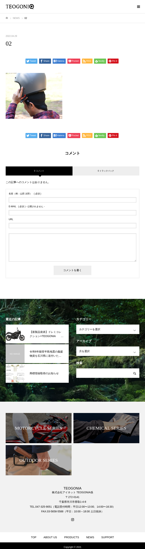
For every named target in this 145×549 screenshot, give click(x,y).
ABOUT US (50, 537)
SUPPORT (107, 537)
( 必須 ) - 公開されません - (27, 206)
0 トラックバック (106, 171)
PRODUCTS (71, 537)
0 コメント (39, 171)
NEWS (90, 537)
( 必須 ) (25, 193)
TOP (33, 537)
